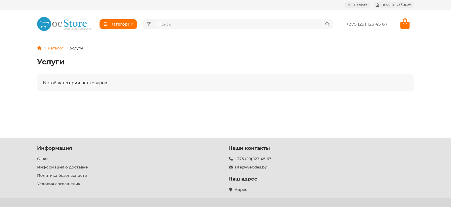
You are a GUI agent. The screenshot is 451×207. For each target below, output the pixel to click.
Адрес (241, 189)
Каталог (55, 48)
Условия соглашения (58, 183)
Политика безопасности (62, 175)
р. (358, 5)
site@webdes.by (251, 167)
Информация (54, 148)
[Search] (244, 24)
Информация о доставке (62, 167)
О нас (43, 158)
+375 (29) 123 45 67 (366, 24)
